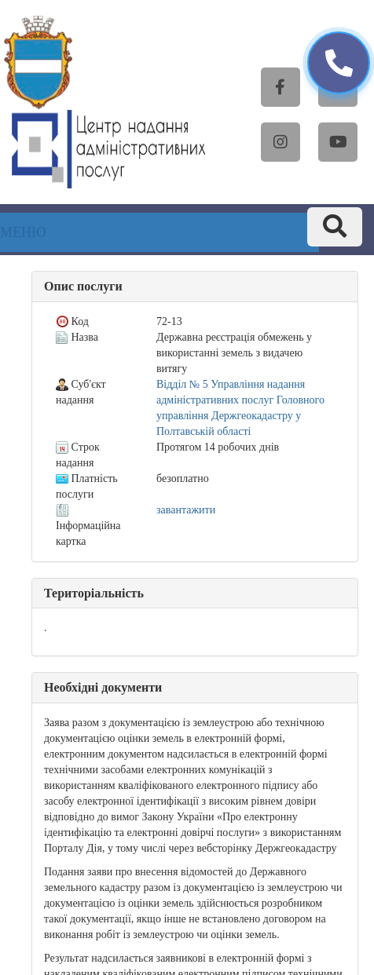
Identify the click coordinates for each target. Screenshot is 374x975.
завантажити (185, 510)
